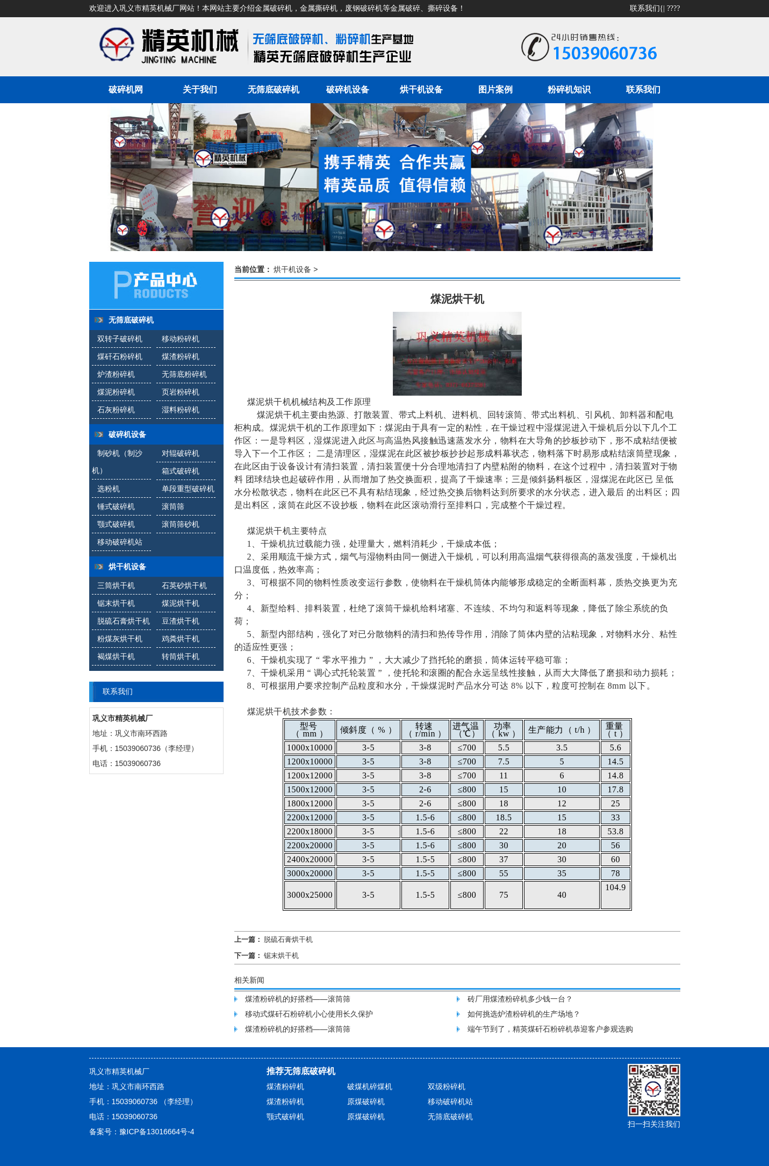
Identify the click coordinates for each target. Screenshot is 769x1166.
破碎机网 (126, 89)
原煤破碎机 (366, 1101)
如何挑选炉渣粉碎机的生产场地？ (524, 1014)
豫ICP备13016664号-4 (157, 1131)
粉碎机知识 (569, 89)
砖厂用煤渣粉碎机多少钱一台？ (520, 999)
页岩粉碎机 (180, 392)
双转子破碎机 (119, 338)
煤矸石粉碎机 (119, 356)
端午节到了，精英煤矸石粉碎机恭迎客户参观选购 (550, 1029)
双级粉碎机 (446, 1086)
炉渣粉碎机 (116, 374)
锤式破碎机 (116, 506)
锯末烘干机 (116, 603)
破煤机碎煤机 (369, 1086)
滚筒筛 (173, 506)
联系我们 (645, 8)
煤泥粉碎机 (116, 392)
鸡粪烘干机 (180, 638)
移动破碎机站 (119, 542)
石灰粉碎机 (116, 409)
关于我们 (200, 89)
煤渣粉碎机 (180, 356)
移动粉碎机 (180, 338)
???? (673, 8)
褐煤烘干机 (116, 656)
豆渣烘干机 (180, 621)
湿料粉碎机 (180, 409)
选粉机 (108, 488)
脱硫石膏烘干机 (123, 621)
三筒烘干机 (116, 585)
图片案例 (495, 89)
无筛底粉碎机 (184, 374)
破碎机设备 (347, 89)
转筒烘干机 (180, 656)
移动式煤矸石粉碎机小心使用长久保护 (309, 1014)
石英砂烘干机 (184, 585)
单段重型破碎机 (188, 488)
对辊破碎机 (180, 453)
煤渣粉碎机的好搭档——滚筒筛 (297, 999)
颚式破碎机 (116, 524)
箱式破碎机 (180, 471)
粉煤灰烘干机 (119, 638)
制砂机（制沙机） (117, 462)
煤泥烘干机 (180, 603)
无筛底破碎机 (273, 89)
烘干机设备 (421, 89)
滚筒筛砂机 (180, 524)
